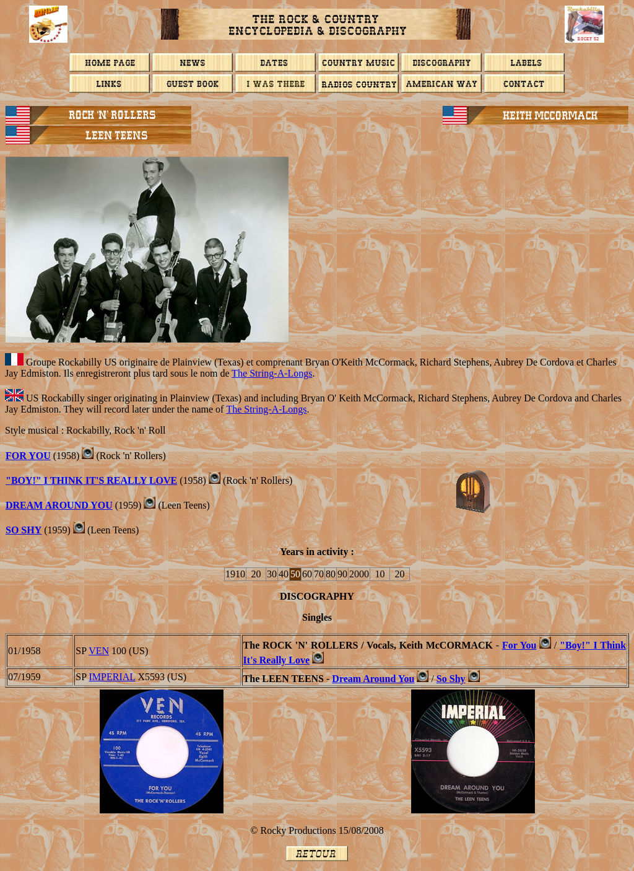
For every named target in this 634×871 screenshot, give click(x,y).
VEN (99, 651)
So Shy (23, 530)
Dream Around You (373, 678)
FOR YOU (28, 455)
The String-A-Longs (272, 373)
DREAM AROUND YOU (59, 505)
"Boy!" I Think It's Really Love (91, 480)
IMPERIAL (112, 677)
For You (519, 645)
